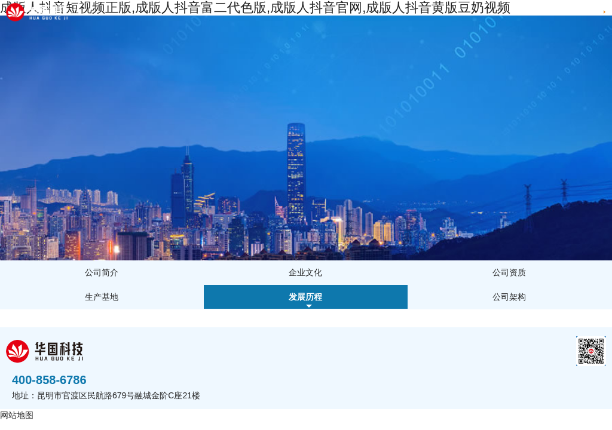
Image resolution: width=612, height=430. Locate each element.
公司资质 (509, 272)
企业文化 (305, 272)
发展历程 (305, 297)
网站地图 (16, 415)
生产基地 (101, 297)
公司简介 (101, 272)
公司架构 (509, 297)
